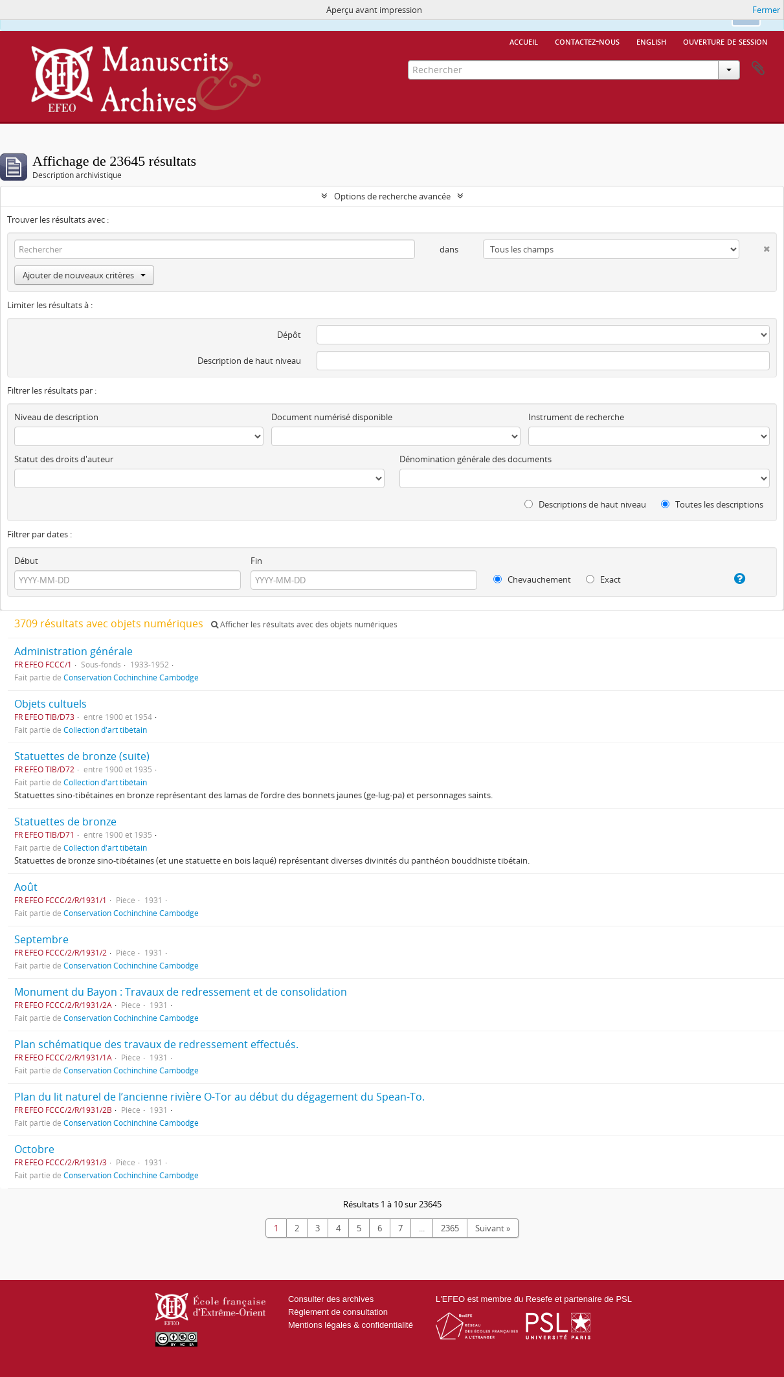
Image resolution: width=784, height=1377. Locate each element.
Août (26, 887)
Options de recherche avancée (392, 196)
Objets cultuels (50, 704)
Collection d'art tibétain (105, 729)
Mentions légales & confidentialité (350, 1325)
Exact (603, 579)
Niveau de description (56, 417)
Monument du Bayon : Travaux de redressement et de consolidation (180, 992)
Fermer (766, 10)
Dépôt (289, 335)
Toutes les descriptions (712, 504)
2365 (450, 1228)
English (651, 41)
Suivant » (492, 1228)
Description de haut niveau (249, 360)
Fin (256, 560)
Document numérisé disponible (331, 417)
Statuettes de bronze (65, 821)
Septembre (41, 939)
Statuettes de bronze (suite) (82, 756)
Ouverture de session (725, 41)
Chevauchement (532, 579)
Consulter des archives (331, 1299)
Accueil (524, 41)
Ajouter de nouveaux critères (84, 275)
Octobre (34, 1149)
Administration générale (73, 651)
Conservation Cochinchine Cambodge (131, 677)
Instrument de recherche (576, 417)
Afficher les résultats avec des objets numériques (304, 624)
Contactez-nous (587, 41)
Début (26, 560)
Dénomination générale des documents (475, 459)
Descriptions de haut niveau (585, 504)
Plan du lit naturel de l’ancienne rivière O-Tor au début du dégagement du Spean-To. (219, 1097)
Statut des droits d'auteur (63, 459)
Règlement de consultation (338, 1312)
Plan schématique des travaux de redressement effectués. (156, 1044)
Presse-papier (758, 68)
